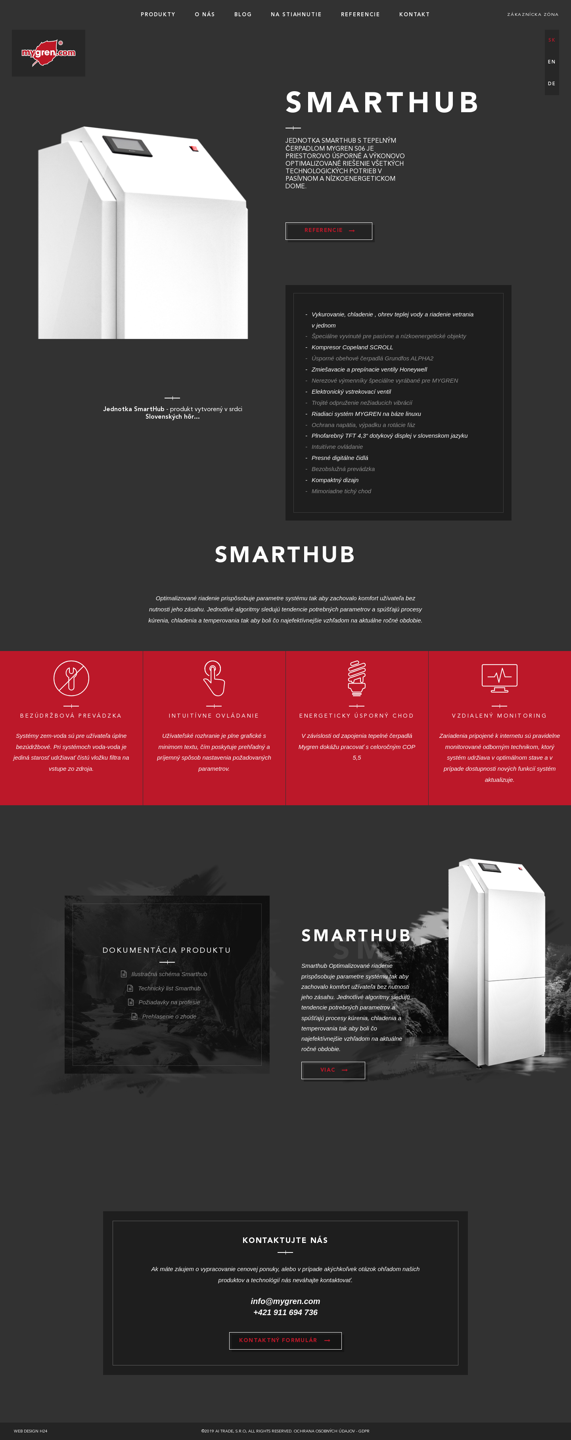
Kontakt (415, 14)
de (552, 84)
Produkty (158, 14)
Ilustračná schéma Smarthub (169, 974)
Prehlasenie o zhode (169, 1016)
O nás (205, 14)
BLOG (243, 14)
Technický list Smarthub (169, 988)
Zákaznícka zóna (533, 15)
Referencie (360, 14)
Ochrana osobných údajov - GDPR (332, 1431)
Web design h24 (31, 1431)
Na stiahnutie (296, 14)
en (552, 62)
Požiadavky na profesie (169, 1002)
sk (551, 40)
